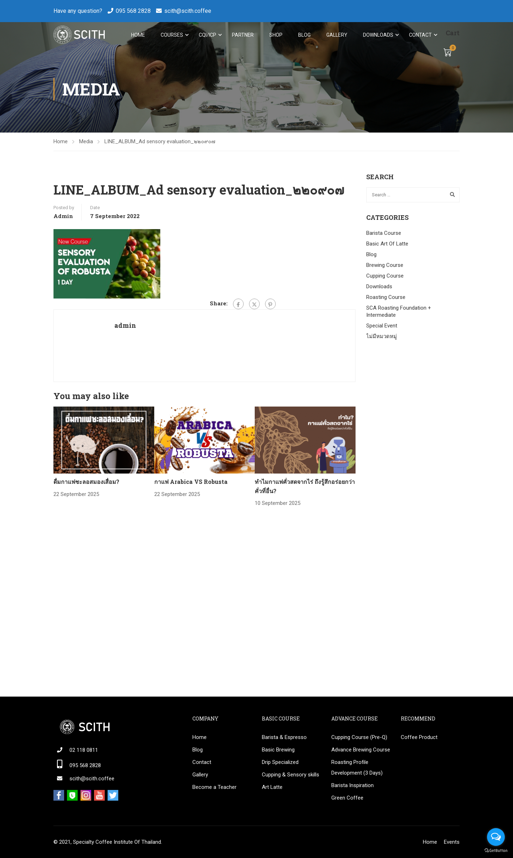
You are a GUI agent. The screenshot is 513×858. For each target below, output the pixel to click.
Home (138, 35)
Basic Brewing (278, 749)
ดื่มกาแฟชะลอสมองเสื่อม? (86, 483)
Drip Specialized (280, 762)
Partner (242, 35)
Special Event (381, 327)
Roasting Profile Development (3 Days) (357, 767)
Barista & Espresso (284, 737)
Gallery (336, 35)
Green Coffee (347, 798)
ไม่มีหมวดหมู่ (381, 338)
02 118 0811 (83, 750)
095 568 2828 (133, 10)
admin (63, 217)
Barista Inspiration (352, 785)
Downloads (378, 35)
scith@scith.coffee (187, 10)
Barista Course (383, 234)
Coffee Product (419, 737)
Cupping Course (385, 277)
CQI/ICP (207, 35)
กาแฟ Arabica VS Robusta (191, 483)
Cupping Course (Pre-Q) (359, 737)
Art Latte (272, 787)
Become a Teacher (214, 787)
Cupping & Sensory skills (290, 774)
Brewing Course (384, 266)
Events (452, 842)
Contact (420, 35)
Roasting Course (385, 298)
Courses (171, 35)
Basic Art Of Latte (387, 245)
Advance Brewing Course (360, 749)
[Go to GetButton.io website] (495, 850)
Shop (275, 35)
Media (86, 143)
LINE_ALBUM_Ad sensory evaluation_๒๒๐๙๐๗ (159, 143)
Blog (304, 35)
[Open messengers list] (496, 837)
